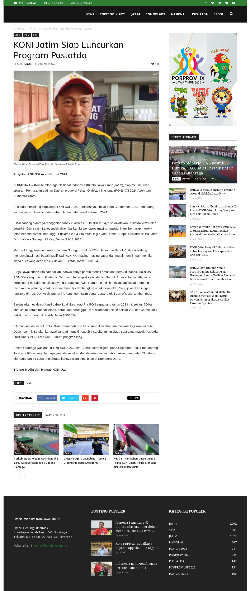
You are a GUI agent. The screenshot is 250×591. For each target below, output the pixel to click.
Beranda (19, 29)
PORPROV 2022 (179, 555)
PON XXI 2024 (155, 14)
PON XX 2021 (178, 549)
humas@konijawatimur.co (51, 545)
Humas (27, 63)
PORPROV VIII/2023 (182, 567)
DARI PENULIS (55, 415)
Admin (186, 178)
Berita (31, 29)
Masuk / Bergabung (81, 2)
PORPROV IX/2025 (112, 14)
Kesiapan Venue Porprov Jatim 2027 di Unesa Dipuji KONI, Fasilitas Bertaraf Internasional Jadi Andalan (213, 230)
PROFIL (219, 14)
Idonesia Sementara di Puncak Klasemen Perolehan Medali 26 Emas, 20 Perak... (136, 527)
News (89, 14)
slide (35, 34)
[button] (232, 14)
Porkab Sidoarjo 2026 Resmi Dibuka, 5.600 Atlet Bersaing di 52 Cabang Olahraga (36, 463)
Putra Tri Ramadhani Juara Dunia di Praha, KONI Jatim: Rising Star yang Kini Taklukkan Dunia (134, 463)
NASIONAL (178, 14)
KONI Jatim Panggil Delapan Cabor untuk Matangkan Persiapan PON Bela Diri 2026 (212, 251)
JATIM (135, 14)
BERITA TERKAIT (28, 415)
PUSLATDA (200, 14)
